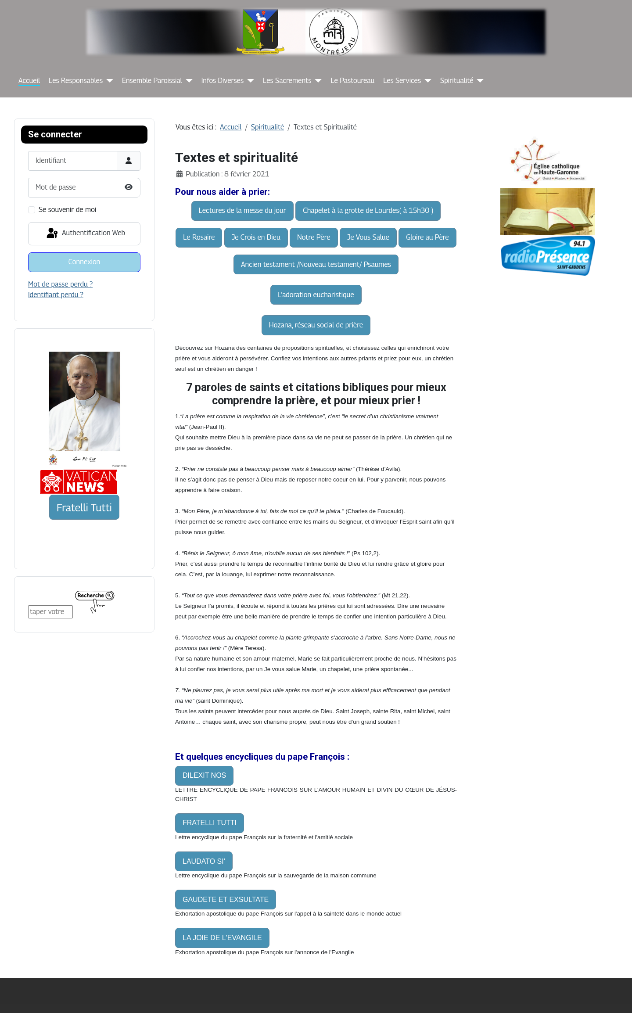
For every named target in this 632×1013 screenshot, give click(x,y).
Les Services (402, 80)
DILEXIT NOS (204, 775)
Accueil (29, 80)
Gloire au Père (427, 237)
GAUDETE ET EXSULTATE (226, 899)
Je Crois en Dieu (256, 237)
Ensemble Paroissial (152, 80)
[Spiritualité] (478, 80)
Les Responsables (76, 80)
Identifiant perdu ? (55, 295)
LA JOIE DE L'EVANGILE (222, 937)
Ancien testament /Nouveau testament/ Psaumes (316, 264)
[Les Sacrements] (316, 80)
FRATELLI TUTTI (210, 822)
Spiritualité (456, 80)
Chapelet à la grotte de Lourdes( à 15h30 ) (368, 210)
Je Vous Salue (368, 237)
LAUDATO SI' (204, 861)
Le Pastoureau (352, 80)
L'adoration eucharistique (316, 295)
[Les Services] (426, 80)
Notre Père (313, 237)
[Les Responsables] (108, 80)
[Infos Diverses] (249, 80)
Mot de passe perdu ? (60, 284)
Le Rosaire (199, 237)
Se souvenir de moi (67, 209)
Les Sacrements (287, 80)
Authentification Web (85, 233)
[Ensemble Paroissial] (187, 80)
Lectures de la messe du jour (242, 210)
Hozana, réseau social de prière (316, 325)
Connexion (84, 262)
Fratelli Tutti (84, 507)
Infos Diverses (222, 80)
